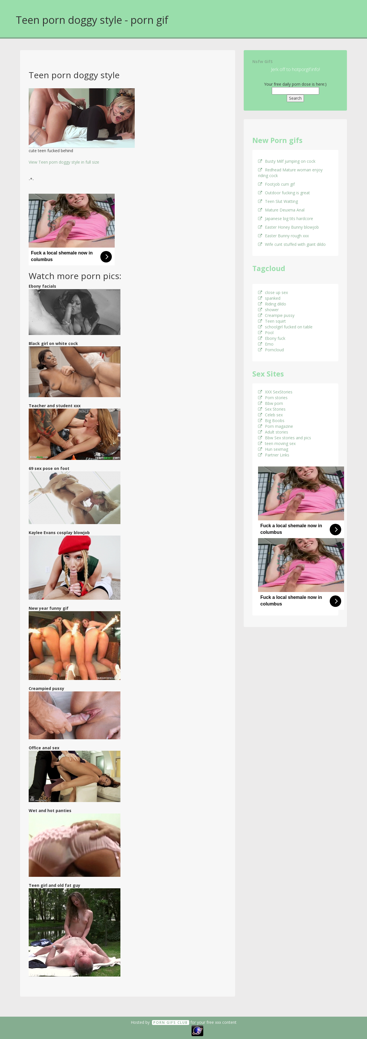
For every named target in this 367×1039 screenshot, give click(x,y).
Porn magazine (275, 426)
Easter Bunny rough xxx (283, 235)
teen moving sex (277, 443)
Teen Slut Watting (278, 201)
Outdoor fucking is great (284, 192)
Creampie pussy (276, 315)
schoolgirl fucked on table (285, 327)
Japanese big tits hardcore (285, 218)
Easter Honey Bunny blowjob (288, 227)
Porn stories (273, 397)
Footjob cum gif (276, 184)
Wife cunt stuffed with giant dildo (292, 244)
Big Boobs (271, 420)
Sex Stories (272, 409)
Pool (266, 332)
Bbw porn (270, 403)
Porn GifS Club (170, 1022)
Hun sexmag (273, 449)
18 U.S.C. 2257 (177, 1030)
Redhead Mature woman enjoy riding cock (290, 172)
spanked (269, 298)
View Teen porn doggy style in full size (64, 162)
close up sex (273, 292)
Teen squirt (272, 321)
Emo (266, 344)
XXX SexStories (275, 392)
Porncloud (271, 349)
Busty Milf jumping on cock (286, 161)
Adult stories (273, 432)
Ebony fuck (271, 338)
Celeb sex (270, 414)
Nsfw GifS (262, 61)
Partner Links (273, 455)
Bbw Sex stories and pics (284, 437)
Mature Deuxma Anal (281, 210)
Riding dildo (272, 304)
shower (268, 309)
